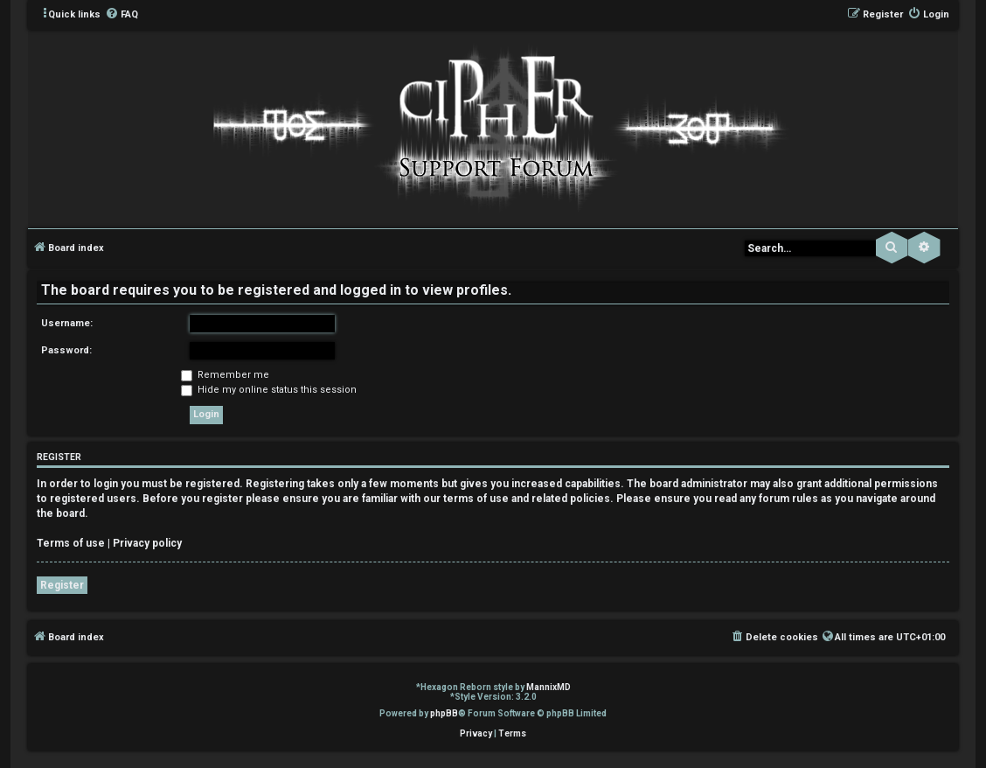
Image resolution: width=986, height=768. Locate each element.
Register (62, 585)
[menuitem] (121, 14)
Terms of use (71, 543)
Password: (66, 350)
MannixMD (548, 687)
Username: (67, 323)
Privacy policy (147, 543)
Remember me (225, 375)
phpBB (444, 713)
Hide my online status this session (269, 389)
